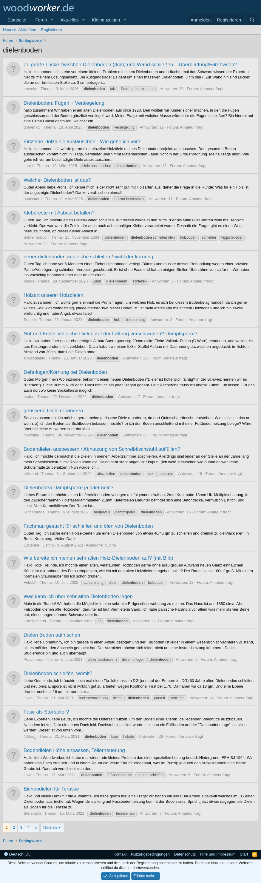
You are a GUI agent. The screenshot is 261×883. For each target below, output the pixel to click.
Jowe (28, 698)
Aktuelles (69, 19)
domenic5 (32, 127)
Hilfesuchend (35, 621)
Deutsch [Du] (18, 854)
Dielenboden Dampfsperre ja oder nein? (68, 487)
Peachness (33, 659)
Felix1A (30, 582)
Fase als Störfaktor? (46, 712)
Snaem (30, 319)
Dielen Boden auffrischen (52, 635)
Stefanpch (32, 813)
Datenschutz (185, 854)
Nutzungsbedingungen (150, 854)
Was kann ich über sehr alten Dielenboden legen (78, 596)
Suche (110, 545)
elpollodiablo (34, 358)
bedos (29, 281)
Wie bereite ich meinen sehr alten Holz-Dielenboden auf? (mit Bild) (98, 558)
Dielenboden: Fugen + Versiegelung (64, 103)
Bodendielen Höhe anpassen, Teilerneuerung (74, 750)
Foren (41, 19)
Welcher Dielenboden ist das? (57, 180)
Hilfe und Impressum (217, 854)
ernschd (30, 89)
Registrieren (51, 29)
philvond (31, 473)
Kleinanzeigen (106, 19)
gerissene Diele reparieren (53, 410)
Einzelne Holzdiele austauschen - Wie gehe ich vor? (82, 141)
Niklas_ (30, 736)
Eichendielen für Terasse (51, 789)
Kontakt (119, 854)
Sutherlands (34, 512)
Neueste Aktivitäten (19, 29)
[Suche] (252, 19)
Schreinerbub (35, 237)
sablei (29, 165)
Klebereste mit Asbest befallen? (59, 213)
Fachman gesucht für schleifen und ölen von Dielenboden (88, 526)
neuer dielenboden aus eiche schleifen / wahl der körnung (88, 257)
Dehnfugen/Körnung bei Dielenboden (65, 372)
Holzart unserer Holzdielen (53, 295)
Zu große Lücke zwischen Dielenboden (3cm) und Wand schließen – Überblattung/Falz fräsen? (130, 64)
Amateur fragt (211, 89)
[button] (51, 19)
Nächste (50, 827)
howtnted (31, 435)
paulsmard (33, 199)
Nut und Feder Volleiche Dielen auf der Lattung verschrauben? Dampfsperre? (110, 333)
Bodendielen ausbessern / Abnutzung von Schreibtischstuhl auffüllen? (102, 449)
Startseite (16, 19)
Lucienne (31, 545)
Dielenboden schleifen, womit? (58, 673)
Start (244, 854)
